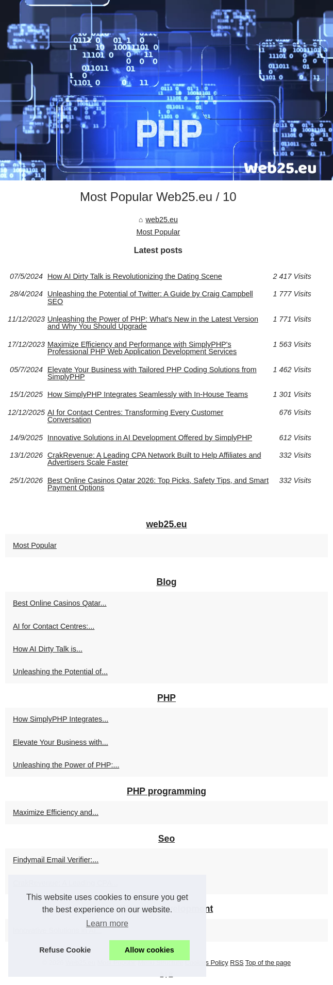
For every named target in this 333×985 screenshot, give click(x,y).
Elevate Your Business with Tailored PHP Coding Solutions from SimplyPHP (152, 373)
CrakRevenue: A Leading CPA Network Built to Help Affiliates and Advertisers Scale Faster (154, 459)
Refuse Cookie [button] (65, 950)
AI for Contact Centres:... (53, 626)
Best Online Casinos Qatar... (60, 603)
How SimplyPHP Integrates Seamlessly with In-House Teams (147, 394)
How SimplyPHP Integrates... (60, 719)
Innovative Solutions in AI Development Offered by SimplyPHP (149, 437)
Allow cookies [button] (149, 950)
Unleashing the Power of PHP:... (66, 765)
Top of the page (268, 962)
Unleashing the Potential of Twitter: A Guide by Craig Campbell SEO (150, 297)
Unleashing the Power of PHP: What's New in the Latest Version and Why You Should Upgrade (152, 322)
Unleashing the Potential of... (60, 671)
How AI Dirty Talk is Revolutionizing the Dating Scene (134, 276)
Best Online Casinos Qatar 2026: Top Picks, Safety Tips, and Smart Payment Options (158, 484)
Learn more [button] (107, 923)
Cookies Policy (206, 962)
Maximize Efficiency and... (55, 812)
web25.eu (161, 219)
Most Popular (158, 232)
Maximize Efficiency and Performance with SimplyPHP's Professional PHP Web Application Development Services (142, 348)
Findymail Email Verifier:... (55, 860)
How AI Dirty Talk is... (47, 649)
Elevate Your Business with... (60, 742)
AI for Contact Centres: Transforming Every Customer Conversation (135, 416)
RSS (236, 962)
